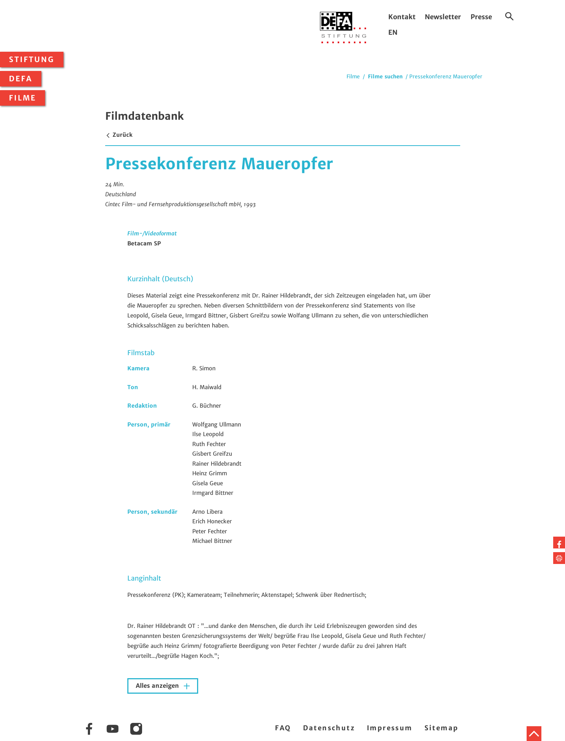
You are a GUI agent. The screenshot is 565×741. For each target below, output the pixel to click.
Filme (22, 98)
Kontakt (402, 17)
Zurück (118, 134)
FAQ (283, 728)
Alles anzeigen (158, 686)
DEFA (20, 79)
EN (392, 32)
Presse (481, 17)
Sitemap (441, 728)
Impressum (390, 728)
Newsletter (443, 17)
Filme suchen (385, 76)
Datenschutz (329, 728)
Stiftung (32, 59)
